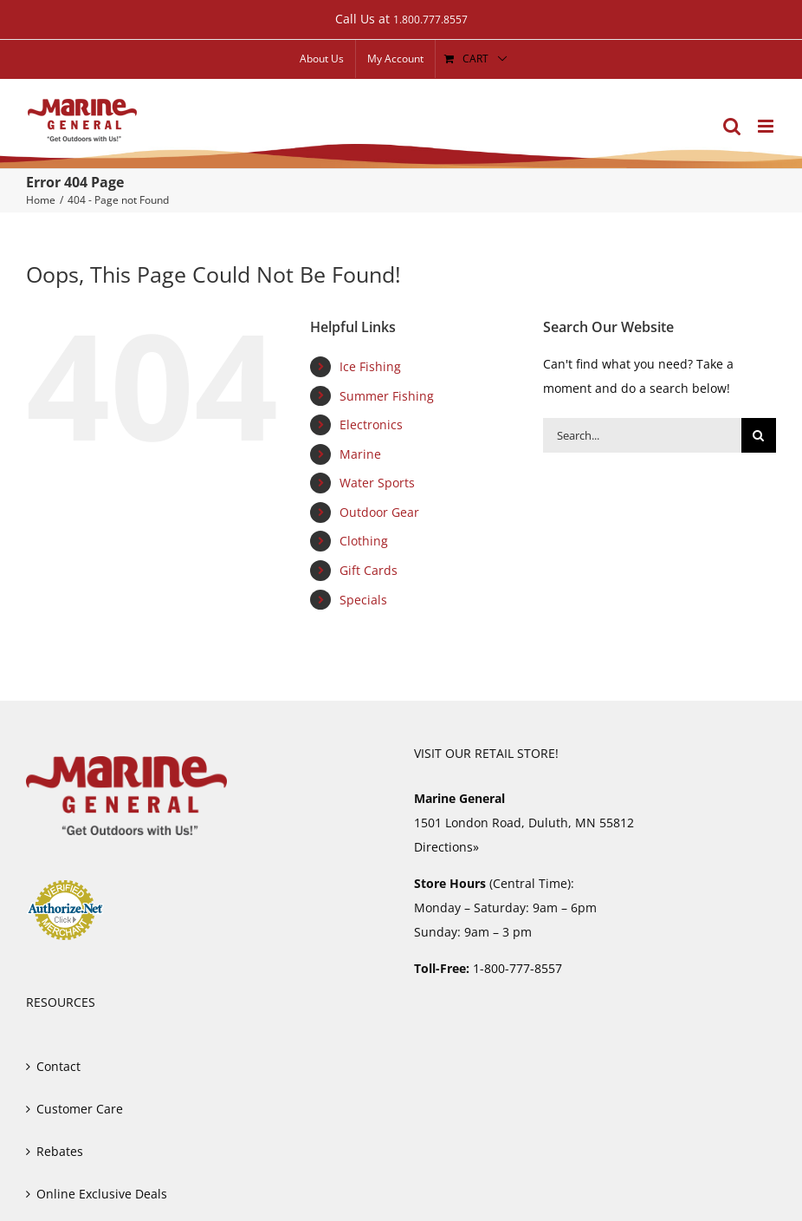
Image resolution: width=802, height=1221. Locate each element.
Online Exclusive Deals (101, 1193)
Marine (360, 454)
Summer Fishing (387, 396)
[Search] (758, 435)
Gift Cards (369, 570)
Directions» (446, 847)
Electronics (371, 424)
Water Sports (377, 482)
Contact (58, 1066)
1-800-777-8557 (517, 968)
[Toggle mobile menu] (767, 126)
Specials (363, 599)
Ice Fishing (370, 366)
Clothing (364, 540)
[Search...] (642, 435)
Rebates (59, 1151)
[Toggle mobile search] (732, 126)
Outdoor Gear (379, 512)
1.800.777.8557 (430, 19)
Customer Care (79, 1108)
